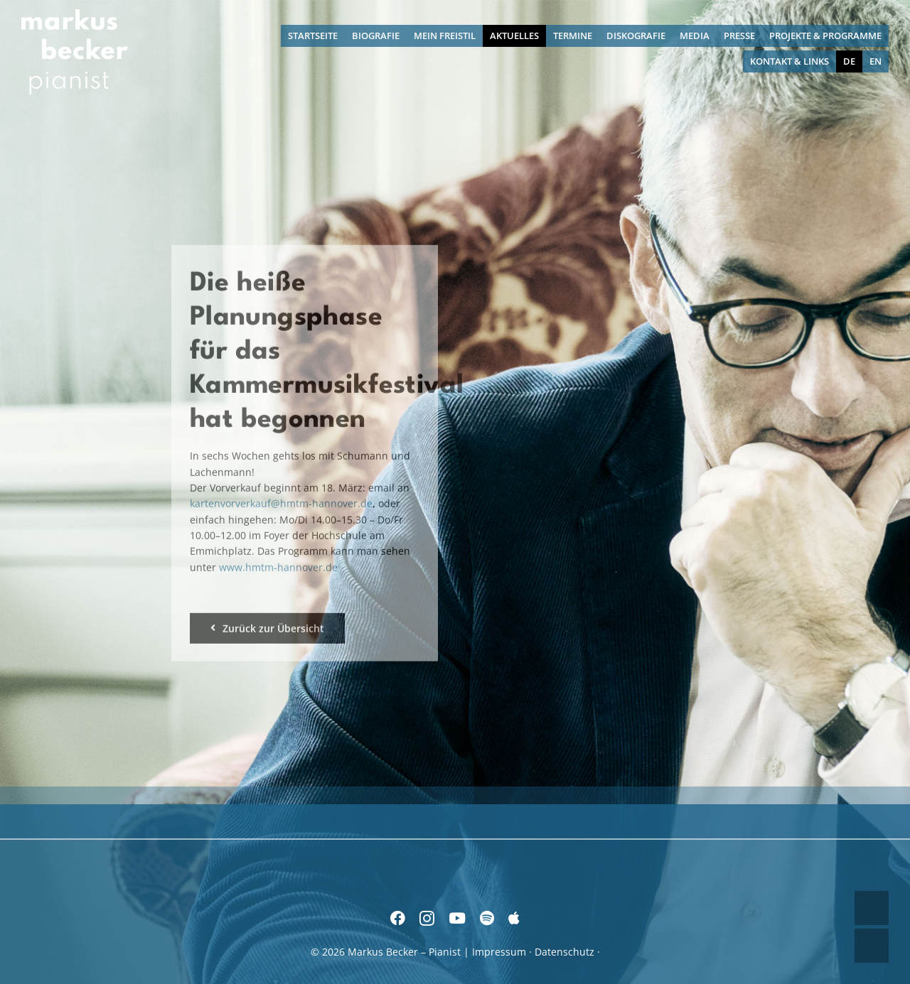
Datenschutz (564, 951)
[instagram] (426, 918)
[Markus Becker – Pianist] (74, 14)
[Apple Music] (514, 918)
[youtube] (457, 918)
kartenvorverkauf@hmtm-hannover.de (281, 501)
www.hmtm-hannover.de (278, 564)
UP (872, 908)
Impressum (499, 951)
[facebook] (397, 918)
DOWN (872, 946)
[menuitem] (849, 61)
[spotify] (487, 918)
